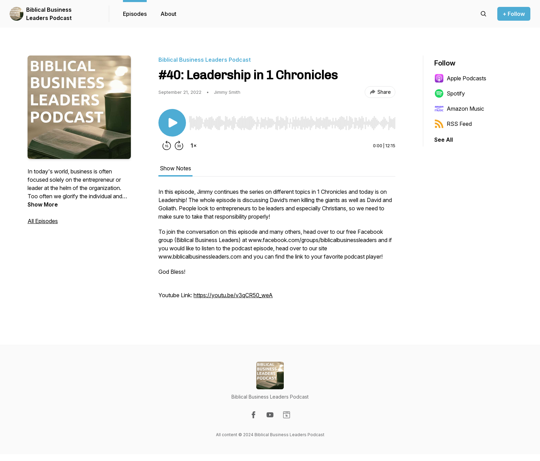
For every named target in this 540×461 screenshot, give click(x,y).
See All (443, 139)
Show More (43, 204)
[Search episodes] (483, 14)
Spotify (449, 93)
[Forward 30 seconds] (179, 145)
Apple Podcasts (460, 78)
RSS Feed (453, 124)
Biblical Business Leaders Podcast (49, 13)
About (168, 13)
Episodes (135, 13)
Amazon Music (459, 108)
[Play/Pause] (172, 123)
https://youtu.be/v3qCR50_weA (233, 295)
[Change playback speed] (193, 145)
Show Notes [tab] (175, 168)
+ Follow (514, 13)
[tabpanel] (276, 247)
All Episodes (43, 221)
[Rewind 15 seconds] (167, 145)
